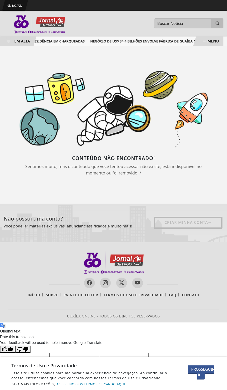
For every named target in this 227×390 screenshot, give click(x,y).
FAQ (172, 295)
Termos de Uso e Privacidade (133, 295)
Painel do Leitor (81, 295)
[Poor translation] (22, 349)
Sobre (52, 295)
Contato (191, 295)
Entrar (15, 5)
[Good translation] (7, 349)
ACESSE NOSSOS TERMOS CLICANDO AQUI (90, 384)
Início (34, 295)
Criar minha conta (188, 222)
